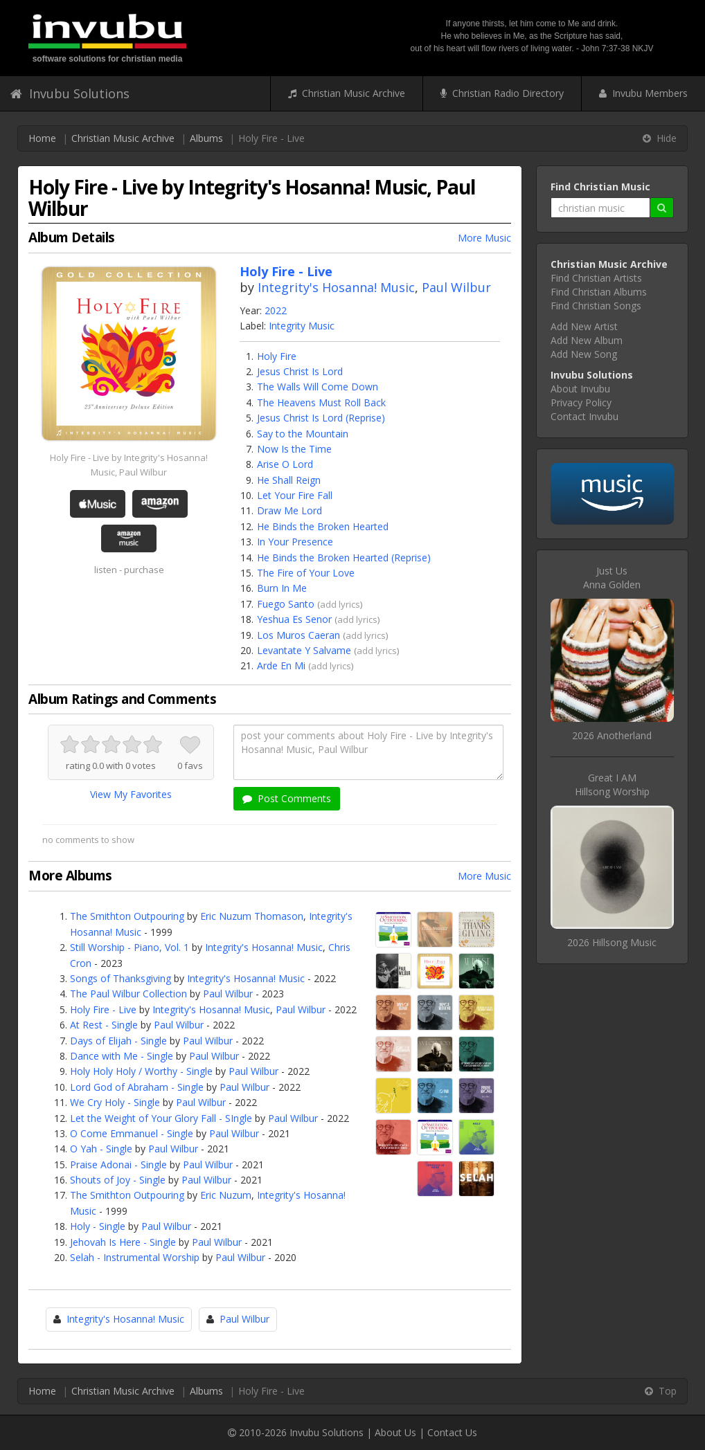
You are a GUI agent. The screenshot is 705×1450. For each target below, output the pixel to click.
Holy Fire (276, 356)
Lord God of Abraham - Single (137, 1087)
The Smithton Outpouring (127, 916)
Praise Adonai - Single (118, 1164)
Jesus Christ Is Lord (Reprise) (321, 417)
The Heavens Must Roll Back (321, 402)
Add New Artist (584, 326)
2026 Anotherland (612, 735)
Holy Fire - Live (103, 1009)
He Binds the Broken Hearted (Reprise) (344, 557)
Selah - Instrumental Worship (134, 1257)
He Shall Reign (289, 480)
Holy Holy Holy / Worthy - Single (141, 1071)
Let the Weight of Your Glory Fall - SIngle (161, 1118)
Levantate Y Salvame (304, 650)
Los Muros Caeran (298, 635)
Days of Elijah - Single (118, 1040)
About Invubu (580, 388)
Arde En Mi (281, 665)
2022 (276, 310)
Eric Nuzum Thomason (251, 916)
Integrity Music (301, 325)
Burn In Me (282, 588)
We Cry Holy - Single (115, 1102)
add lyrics (340, 604)
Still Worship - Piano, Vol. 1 (129, 947)
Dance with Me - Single (121, 1055)
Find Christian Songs (596, 305)
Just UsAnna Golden (612, 577)
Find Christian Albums (599, 291)
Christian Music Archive (346, 93)
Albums (206, 138)
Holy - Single (97, 1226)
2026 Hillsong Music (612, 942)
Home (42, 138)
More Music (484, 237)
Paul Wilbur (456, 287)
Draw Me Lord (289, 510)
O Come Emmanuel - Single (131, 1133)
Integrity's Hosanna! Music (336, 287)
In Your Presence (295, 541)
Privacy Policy (581, 402)
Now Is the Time (294, 448)
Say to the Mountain (302, 433)
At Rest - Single (104, 1024)
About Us (395, 1432)
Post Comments (286, 798)
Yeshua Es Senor (294, 619)
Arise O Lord (285, 464)
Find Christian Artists (596, 277)
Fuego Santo (285, 603)
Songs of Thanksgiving (120, 978)
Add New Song (584, 354)
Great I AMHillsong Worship (612, 784)
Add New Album (587, 340)
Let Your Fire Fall (294, 495)
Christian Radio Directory (502, 93)
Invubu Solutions (70, 93)
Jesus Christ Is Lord (300, 371)
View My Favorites (131, 794)
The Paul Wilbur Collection (128, 993)
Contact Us (452, 1432)
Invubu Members (643, 93)
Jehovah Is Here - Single (123, 1242)
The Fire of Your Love (306, 572)
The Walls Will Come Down (317, 386)
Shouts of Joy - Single (118, 1179)
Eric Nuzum (225, 1195)
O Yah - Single (101, 1148)
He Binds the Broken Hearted (323, 526)
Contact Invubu (584, 416)
